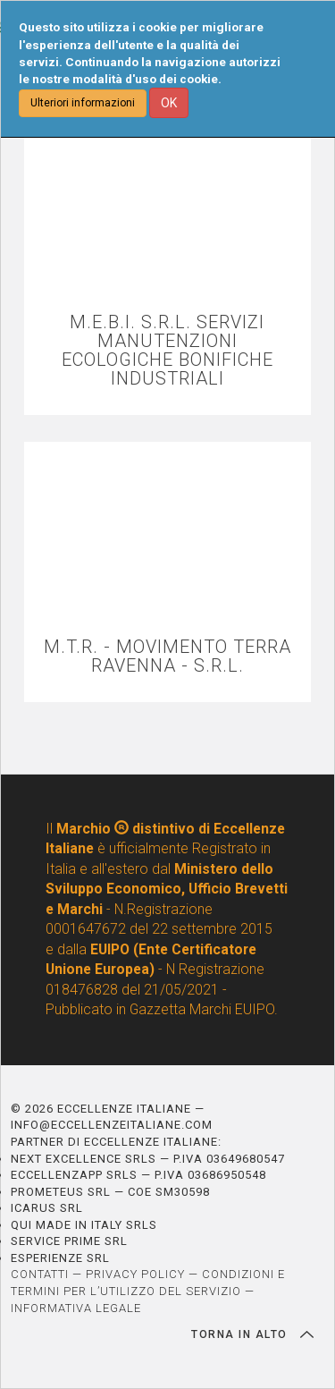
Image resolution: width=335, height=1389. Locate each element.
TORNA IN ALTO (252, 1334)
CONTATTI (40, 1274)
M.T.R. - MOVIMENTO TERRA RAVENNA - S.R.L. (167, 656)
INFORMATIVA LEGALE (76, 1308)
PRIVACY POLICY (135, 1274)
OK (169, 103)
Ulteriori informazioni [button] (82, 103)
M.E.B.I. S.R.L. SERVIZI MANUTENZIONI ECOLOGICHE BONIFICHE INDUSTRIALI (167, 350)
